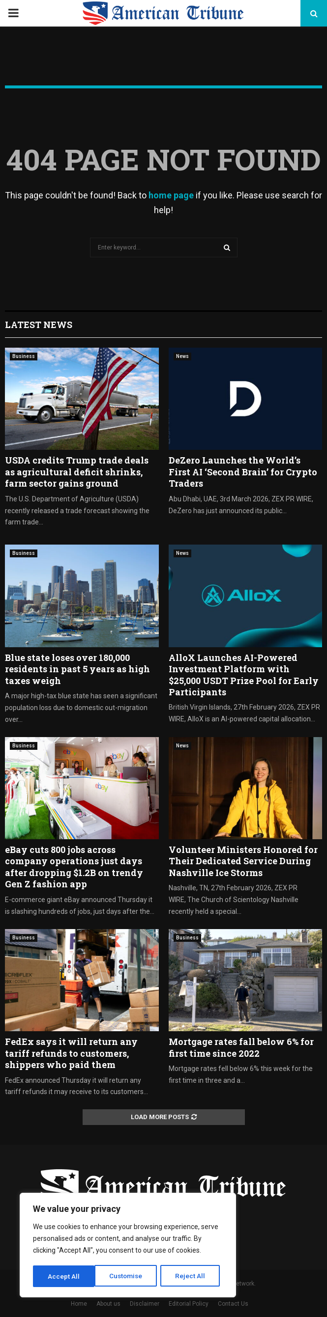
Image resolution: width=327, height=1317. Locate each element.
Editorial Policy (188, 1303)
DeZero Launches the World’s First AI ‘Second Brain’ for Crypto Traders (243, 471)
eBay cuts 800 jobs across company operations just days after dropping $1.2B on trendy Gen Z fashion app (74, 867)
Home (79, 1303)
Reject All (130, 1276)
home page (171, 195)
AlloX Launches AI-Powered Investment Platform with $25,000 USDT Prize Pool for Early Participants (244, 675)
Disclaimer (144, 1303)
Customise (64, 1276)
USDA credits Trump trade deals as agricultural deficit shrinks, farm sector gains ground (77, 471)
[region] (128, 1245)
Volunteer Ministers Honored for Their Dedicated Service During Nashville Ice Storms (243, 861)
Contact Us (233, 1303)
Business (23, 356)
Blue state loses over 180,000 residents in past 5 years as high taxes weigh (77, 669)
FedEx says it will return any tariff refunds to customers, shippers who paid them (71, 1053)
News (182, 356)
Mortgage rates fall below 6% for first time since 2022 (241, 1047)
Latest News (38, 324)
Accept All (192, 1276)
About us (108, 1303)
